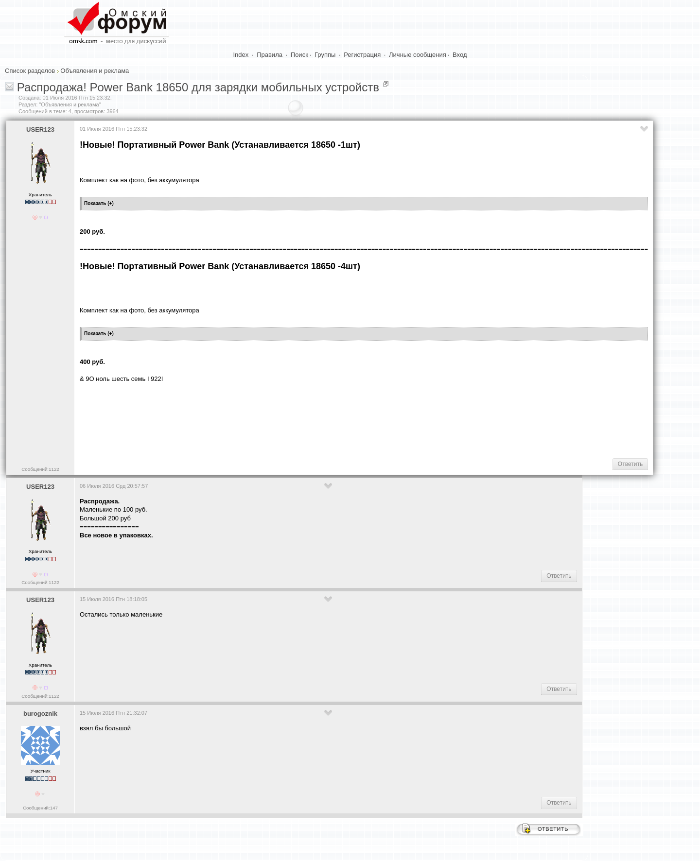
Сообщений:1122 (40, 469)
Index (241, 54)
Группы (325, 54)
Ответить (630, 464)
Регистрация (362, 54)
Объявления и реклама (94, 70)
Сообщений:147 (40, 807)
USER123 (40, 129)
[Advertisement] (257, 419)
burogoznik (40, 713)
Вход (460, 54)
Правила (269, 54)
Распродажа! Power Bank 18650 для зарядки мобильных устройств (198, 87)
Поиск (299, 54)
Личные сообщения (417, 54)
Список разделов (30, 70)
